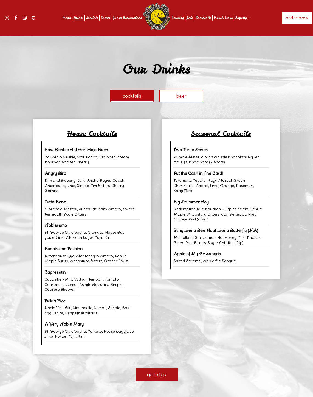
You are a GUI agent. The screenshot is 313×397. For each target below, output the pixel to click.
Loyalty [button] (243, 18)
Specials (92, 18)
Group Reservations (127, 18)
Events (105, 18)
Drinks (78, 18)
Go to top (156, 374)
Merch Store (223, 18)
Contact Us (203, 18)
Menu (67, 18)
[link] (156, 16)
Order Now (297, 18)
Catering (177, 18)
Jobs (190, 18)
